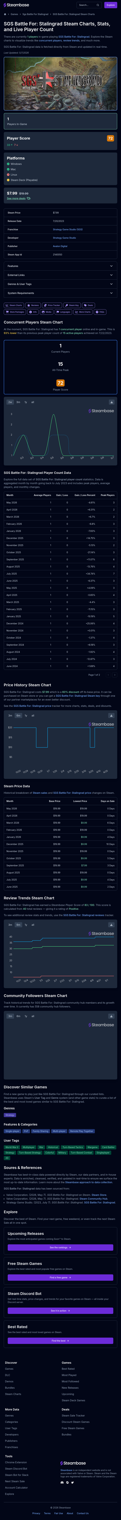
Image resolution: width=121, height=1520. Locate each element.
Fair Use (58, 1513)
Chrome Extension (16, 1462)
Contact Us (83, 1513)
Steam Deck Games (73, 1400)
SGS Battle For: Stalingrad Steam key (78, 695)
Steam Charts (13, 1394)
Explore (111, 5)
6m (18, 715)
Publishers (11, 1440)
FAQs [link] (100, 312)
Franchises (11, 1447)
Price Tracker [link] (52, 305)
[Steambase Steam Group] (67, 1482)
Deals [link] (88, 305)
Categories (11, 1421)
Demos (9, 1381)
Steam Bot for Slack (17, 1475)
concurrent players (50, 40)
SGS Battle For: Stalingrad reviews (83, 915)
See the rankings (60, 1247)
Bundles (10, 1387)
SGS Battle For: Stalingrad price (32, 705)
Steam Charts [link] (14, 305)
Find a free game (60, 1277)
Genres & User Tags (60, 284)
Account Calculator (16, 1487)
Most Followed (70, 1381)
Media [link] (46, 312)
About (70, 1513)
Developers (12, 1434)
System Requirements (60, 293)
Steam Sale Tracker (73, 1415)
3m (18, 402)
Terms (47, 1513)
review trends (71, 40)
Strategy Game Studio (64, 237)
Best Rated (68, 1368)
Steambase (66, 1470)
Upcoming (68, 1394)
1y (26, 402)
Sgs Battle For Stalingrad (35, 14)
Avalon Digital (60, 246)
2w (10, 402)
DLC (7, 1375)
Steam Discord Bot (16, 1468)
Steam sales (40, 792)
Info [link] (33, 312)
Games (14, 14)
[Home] (5, 14)
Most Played (69, 1375)
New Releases (70, 1387)
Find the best (60, 1340)
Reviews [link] (33, 305)
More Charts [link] (82, 312)
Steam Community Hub (93, 1198)
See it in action (60, 1310)
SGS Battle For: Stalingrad (73, 36)
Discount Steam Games (75, 1421)
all (32, 402)
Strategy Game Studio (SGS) (68, 229)
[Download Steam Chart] (112, 402)
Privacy (36, 1513)
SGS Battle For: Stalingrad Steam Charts (74, 14)
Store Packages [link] (15, 312)
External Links (60, 275)
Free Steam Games (73, 1428)
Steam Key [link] (72, 305)
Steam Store (99, 1194)
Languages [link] (63, 312)
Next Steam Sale (15, 1481)
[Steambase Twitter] (72, 1482)
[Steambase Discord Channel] (62, 1482)
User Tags (11, 1428)
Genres (9, 1415)
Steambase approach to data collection (88, 1182)
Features (60, 266)
